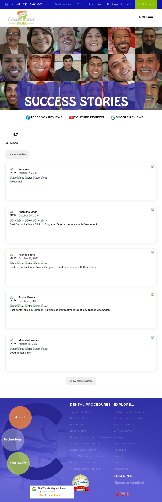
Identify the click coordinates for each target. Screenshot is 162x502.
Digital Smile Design (83, 450)
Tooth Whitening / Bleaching (88, 456)
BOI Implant (78, 424)
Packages (120, 450)
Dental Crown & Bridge (85, 443)
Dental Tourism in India (129, 412)
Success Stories (124, 424)
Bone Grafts (78, 431)
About (20, 417)
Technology (13, 439)
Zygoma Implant (80, 412)
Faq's (117, 456)
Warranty (120, 437)
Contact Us (121, 469)
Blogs (117, 462)
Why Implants (123, 431)
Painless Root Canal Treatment (90, 437)
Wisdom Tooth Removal (85, 469)
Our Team (18, 463)
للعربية (16, 4)
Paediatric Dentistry (83, 462)
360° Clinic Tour (124, 443)
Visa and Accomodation (129, 418)
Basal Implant (79, 418)
